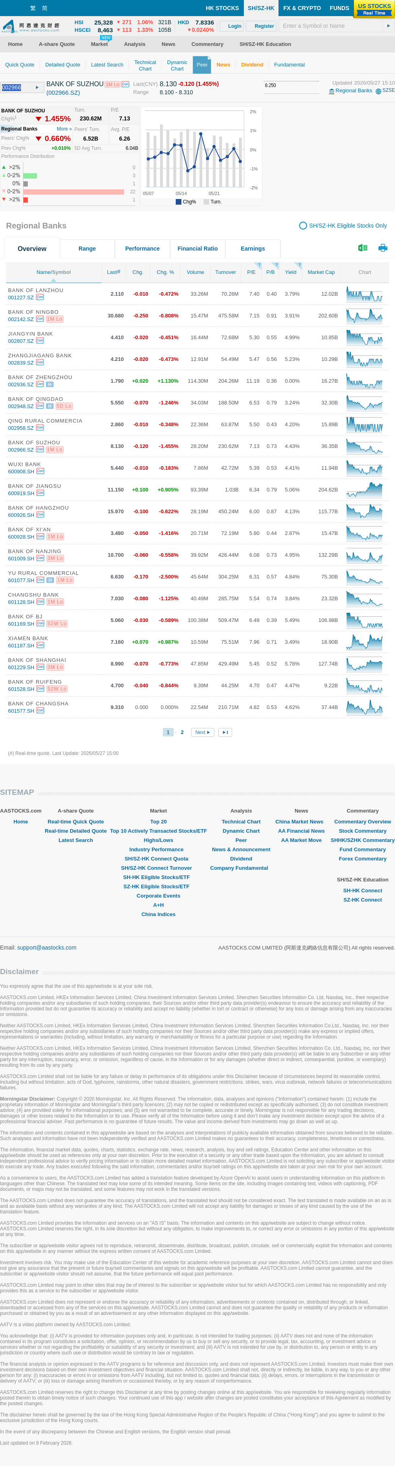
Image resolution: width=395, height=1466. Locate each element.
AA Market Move (301, 840)
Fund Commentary (363, 849)
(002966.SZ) (63, 92)
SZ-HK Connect (362, 900)
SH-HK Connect (363, 890)
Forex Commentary (363, 859)
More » (64, 129)
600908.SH (21, 472)
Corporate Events (158, 896)
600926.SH (21, 515)
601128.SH (21, 602)
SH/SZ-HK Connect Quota (158, 859)
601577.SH (21, 711)
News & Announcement (241, 849)
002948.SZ (21, 406)
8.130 (168, 84)
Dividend (241, 859)
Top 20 (158, 822)
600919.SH (21, 493)
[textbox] (337, 25)
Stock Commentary (363, 831)
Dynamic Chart (241, 831)
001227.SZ (21, 297)
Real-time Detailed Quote (76, 831)
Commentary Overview (362, 822)
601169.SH (21, 624)
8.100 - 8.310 (176, 92)
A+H (158, 905)
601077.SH (21, 580)
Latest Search (75, 840)
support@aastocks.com (47, 947)
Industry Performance (158, 849)
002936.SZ (21, 385)
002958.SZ (21, 428)
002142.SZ (21, 319)
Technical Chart (241, 822)
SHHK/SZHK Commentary (363, 840)
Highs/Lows (158, 840)
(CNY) (150, 84)
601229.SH (21, 667)
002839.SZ (21, 363)
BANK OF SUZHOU (75, 84)
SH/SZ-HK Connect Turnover (158, 868)
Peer (241, 840)
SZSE (389, 90)
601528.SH (21, 689)
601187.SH (21, 646)
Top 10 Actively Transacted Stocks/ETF (158, 831)
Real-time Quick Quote (76, 822)
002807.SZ (21, 341)
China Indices (158, 914)
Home (20, 822)
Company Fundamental (241, 868)
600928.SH (21, 537)
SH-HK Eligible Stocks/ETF (158, 877)
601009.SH (21, 559)
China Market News (301, 822)
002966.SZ (21, 450)
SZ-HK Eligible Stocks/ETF (158, 886)
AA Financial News (301, 831)
